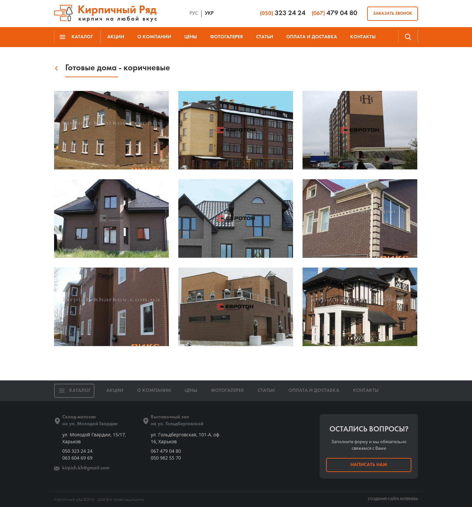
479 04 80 (334, 13)
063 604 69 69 (77, 458)
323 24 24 (282, 13)
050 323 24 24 (77, 451)
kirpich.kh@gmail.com (85, 468)
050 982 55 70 (166, 458)
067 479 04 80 (166, 451)
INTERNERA (409, 499)
